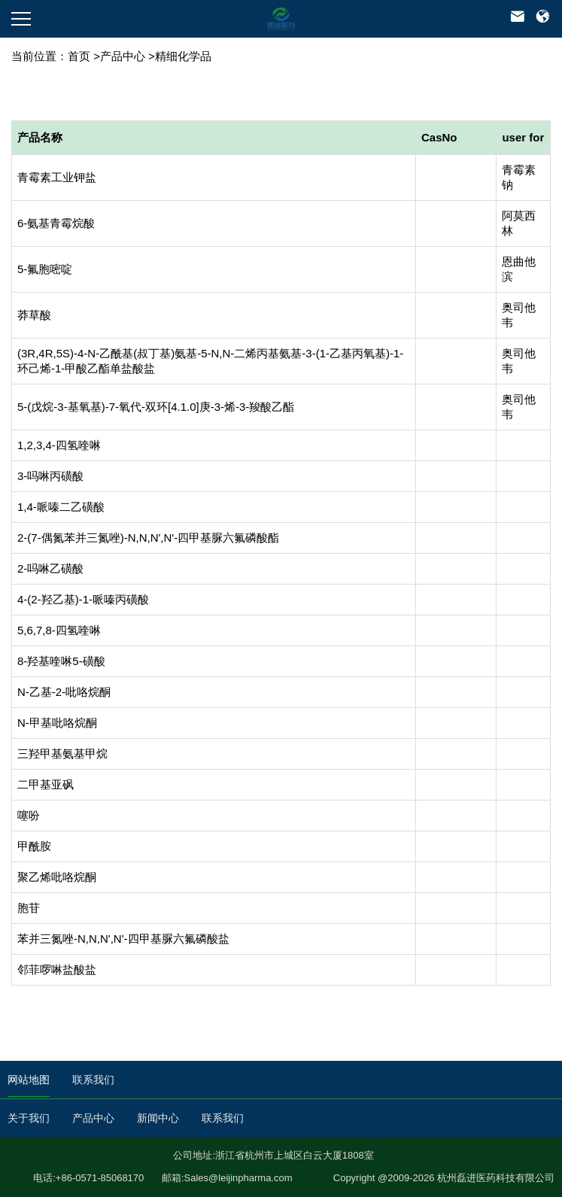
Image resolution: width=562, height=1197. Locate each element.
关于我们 (29, 1118)
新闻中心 (158, 1118)
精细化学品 (183, 56)
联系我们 (93, 1080)
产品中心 (122, 56)
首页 (79, 56)
